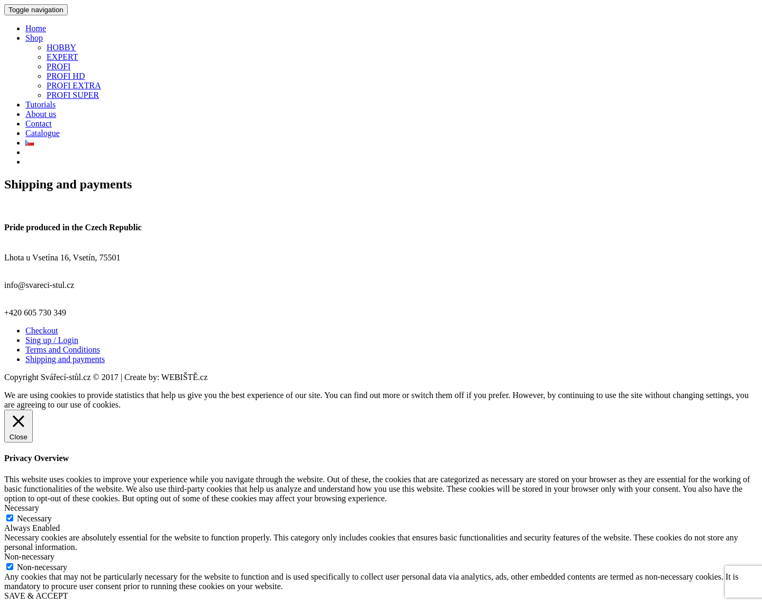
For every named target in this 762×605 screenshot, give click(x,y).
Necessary (34, 518)
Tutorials (40, 104)
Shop (34, 37)
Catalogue (42, 133)
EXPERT (62, 56)
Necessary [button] (21, 507)
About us (40, 114)
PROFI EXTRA (74, 85)
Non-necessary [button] (29, 556)
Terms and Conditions (62, 349)
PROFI (58, 66)
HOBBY (61, 47)
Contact (38, 123)
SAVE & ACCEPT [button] (36, 595)
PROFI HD (66, 75)
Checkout (41, 330)
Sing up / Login (51, 340)
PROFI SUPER (73, 95)
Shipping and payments (65, 359)
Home (35, 28)
